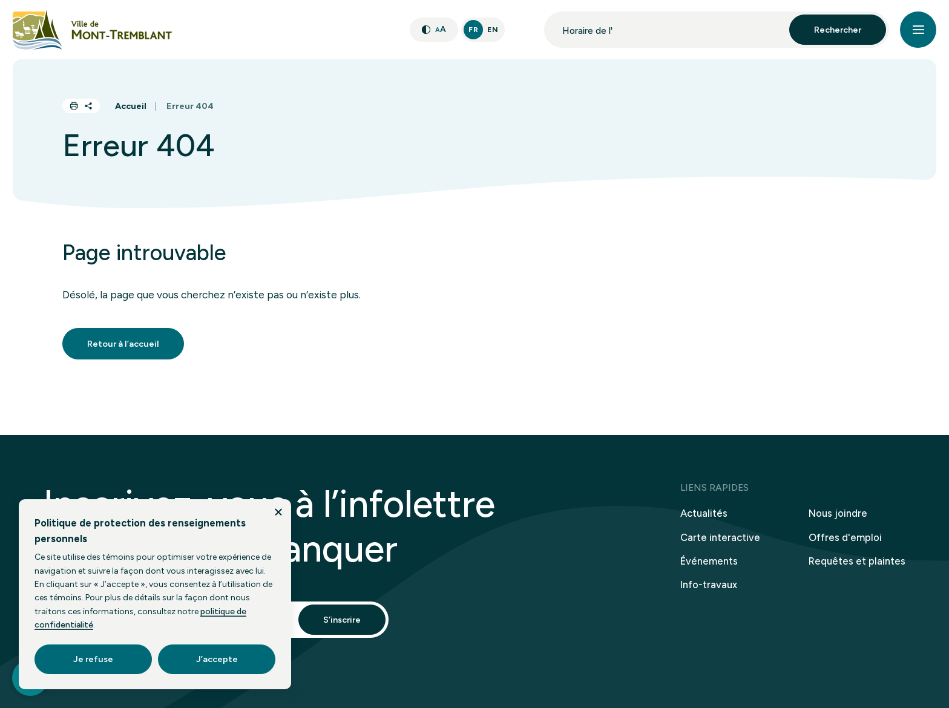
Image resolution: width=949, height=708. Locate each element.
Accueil (130, 105)
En (492, 29)
